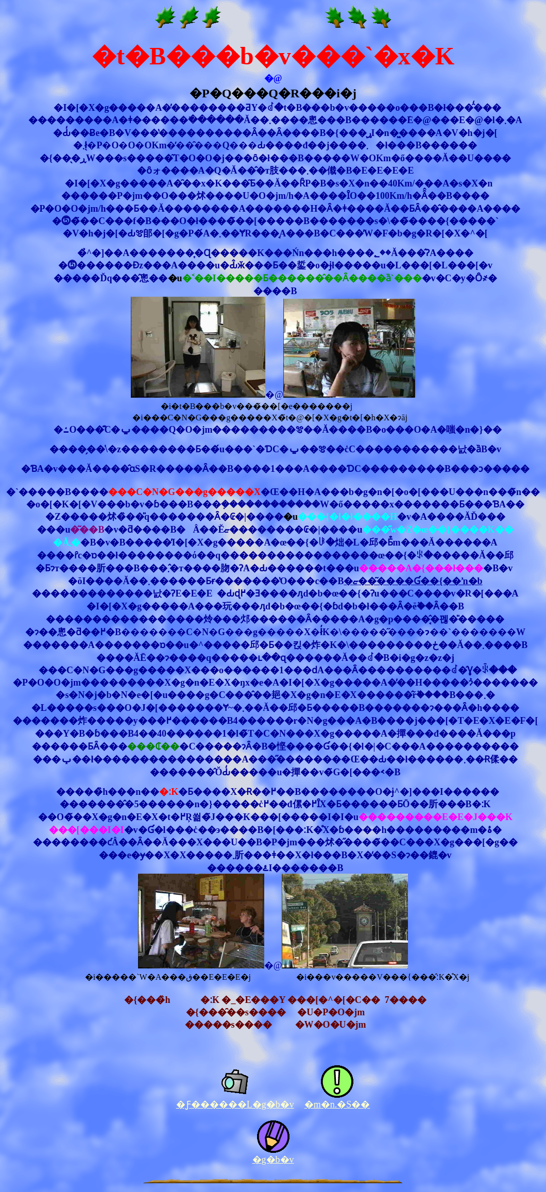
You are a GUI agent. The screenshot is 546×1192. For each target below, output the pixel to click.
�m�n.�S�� (337, 1104)
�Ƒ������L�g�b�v (235, 1104)
